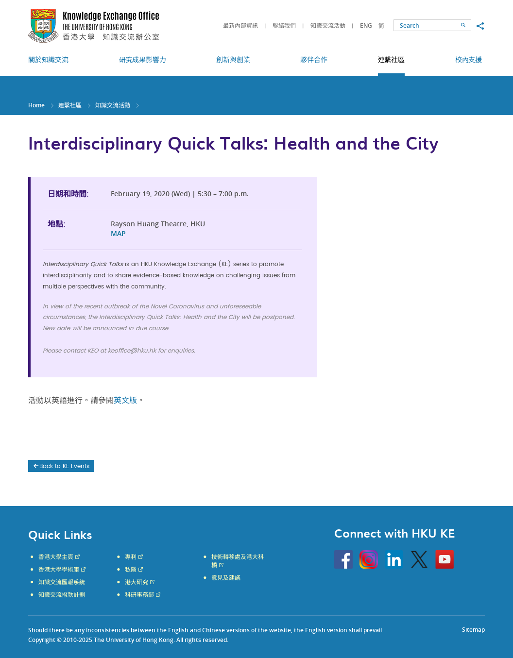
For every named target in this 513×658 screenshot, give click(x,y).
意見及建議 (225, 578)
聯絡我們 (284, 25)
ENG (366, 25)
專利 (131, 557)
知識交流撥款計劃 (61, 595)
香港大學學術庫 (58, 570)
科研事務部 (139, 595)
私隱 (131, 570)
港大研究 (136, 582)
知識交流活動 (327, 25)
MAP (118, 233)
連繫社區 (70, 105)
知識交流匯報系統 (61, 582)
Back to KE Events (60, 466)
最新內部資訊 (240, 25)
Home (36, 105)
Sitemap (473, 629)
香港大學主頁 (55, 557)
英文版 (125, 401)
